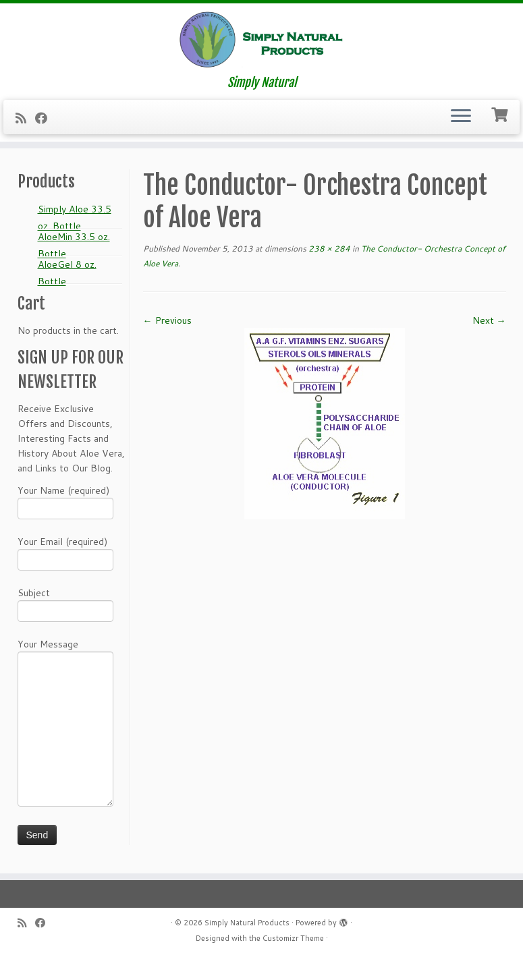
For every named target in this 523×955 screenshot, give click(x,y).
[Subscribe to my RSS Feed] (25, 118)
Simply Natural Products (247, 922)
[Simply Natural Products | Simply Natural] (261, 39)
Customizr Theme (293, 938)
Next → (489, 320)
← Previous (167, 320)
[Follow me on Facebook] (45, 118)
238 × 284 (328, 248)
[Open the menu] (461, 117)
